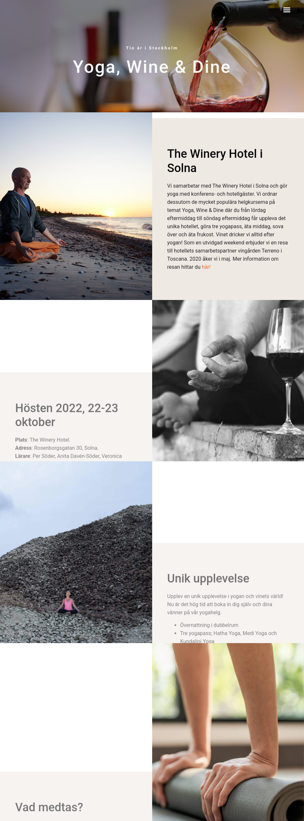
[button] (287, 10)
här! (206, 284)
